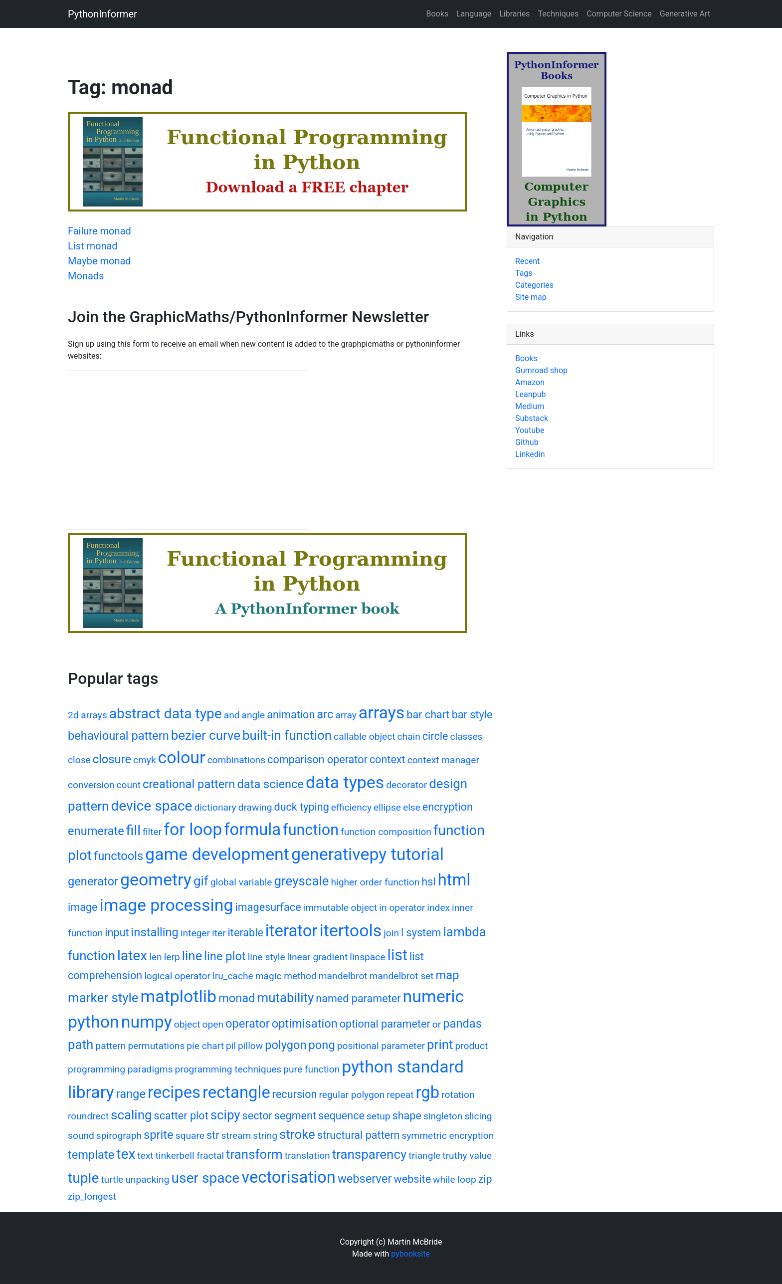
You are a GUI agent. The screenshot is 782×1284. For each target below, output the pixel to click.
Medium (529, 406)
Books (437, 13)
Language (473, 13)
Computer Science (618, 13)
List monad (93, 246)
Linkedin (530, 454)
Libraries (514, 13)
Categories (534, 285)
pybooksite (410, 1254)
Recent (527, 261)
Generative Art (685, 13)
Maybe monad (99, 261)
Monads (86, 276)
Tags (524, 273)
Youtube (530, 430)
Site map (531, 297)
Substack (531, 418)
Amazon (530, 382)
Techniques (558, 13)
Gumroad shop (541, 370)
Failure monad (99, 231)
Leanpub (530, 394)
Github (527, 442)
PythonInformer (102, 14)
